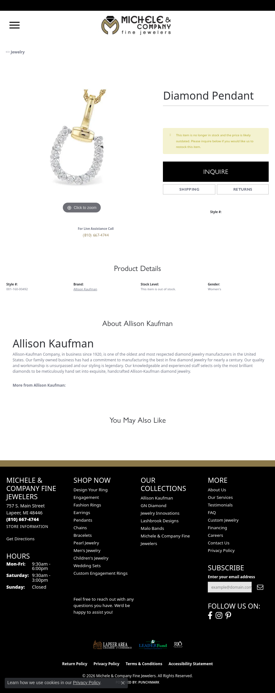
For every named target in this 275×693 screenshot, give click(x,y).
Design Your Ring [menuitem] (91, 490)
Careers (215, 535)
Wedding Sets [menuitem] (87, 565)
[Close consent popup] (123, 683)
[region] (81, 139)
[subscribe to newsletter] (260, 587)
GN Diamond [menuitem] (154, 505)
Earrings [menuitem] (82, 512)
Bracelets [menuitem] (83, 535)
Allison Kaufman (85, 289)
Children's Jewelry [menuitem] (91, 558)
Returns (243, 189)
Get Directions (20, 539)
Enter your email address (231, 577)
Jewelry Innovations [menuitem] (160, 513)
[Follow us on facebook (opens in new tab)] (210, 615)
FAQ (212, 512)
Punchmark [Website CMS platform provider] (148, 682)
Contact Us (218, 543)
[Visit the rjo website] (178, 644)
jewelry (18, 52)
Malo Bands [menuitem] (152, 528)
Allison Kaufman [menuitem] (157, 498)
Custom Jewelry (223, 520)
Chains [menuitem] (80, 527)
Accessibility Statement (191, 663)
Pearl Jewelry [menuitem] (86, 543)
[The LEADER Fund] (153, 644)
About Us (217, 490)
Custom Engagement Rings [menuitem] (101, 573)
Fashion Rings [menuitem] (87, 505)
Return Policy (74, 663)
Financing (217, 527)
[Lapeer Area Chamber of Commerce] (112, 644)
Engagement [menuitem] (86, 497)
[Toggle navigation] (14, 25)
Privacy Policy (221, 550)
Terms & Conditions (144, 663)
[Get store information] (27, 526)
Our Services (220, 497)
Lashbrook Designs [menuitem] (160, 521)
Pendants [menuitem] (83, 520)
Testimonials (220, 505)
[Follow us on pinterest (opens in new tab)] (228, 615)
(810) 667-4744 (96, 235)
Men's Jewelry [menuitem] (87, 550)
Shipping (189, 189)
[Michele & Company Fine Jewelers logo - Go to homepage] (137, 25)
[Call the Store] (22, 519)
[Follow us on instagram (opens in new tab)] (219, 615)
